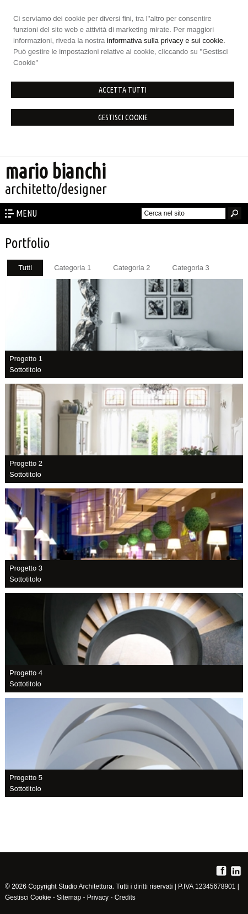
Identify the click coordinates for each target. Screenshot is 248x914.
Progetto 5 (25, 777)
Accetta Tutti (123, 89)
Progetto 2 (25, 463)
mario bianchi (55, 171)
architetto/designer (56, 189)
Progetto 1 (25, 358)
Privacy (98, 897)
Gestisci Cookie (123, 117)
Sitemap (69, 897)
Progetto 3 (25, 568)
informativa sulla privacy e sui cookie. (166, 40)
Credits (125, 897)
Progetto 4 (25, 673)
